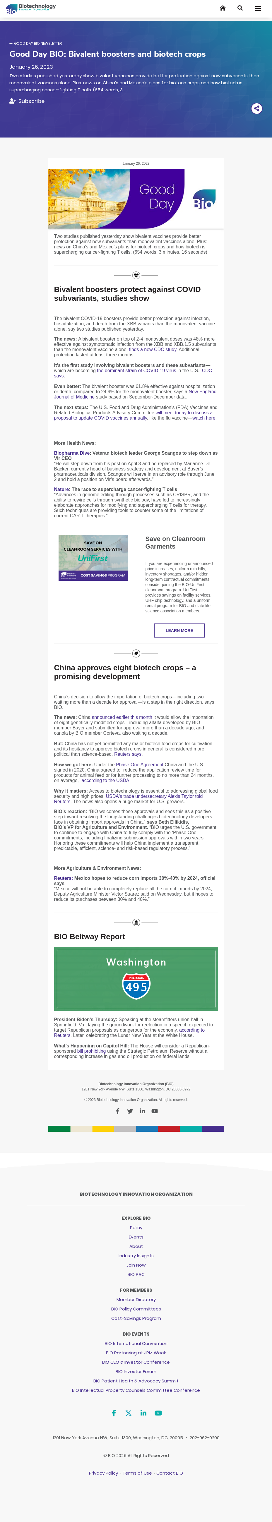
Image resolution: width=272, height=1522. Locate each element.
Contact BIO (169, 1473)
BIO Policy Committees (136, 1309)
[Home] (223, 8)
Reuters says (127, 754)
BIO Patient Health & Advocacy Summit (136, 1381)
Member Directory (136, 1299)
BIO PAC (136, 1274)
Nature (61, 489)
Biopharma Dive (72, 453)
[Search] (240, 8)
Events (136, 1237)
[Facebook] (113, 1413)
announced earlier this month (122, 717)
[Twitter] (128, 1413)
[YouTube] (158, 1413)
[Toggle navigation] (258, 8)
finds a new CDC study (153, 349)
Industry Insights (136, 1256)
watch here (203, 417)
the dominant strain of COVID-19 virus (136, 370)
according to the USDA (105, 780)
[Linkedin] (143, 1413)
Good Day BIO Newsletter (38, 43)
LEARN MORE (179, 630)
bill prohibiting (91, 1051)
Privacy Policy (103, 1473)
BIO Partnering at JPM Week (136, 1353)
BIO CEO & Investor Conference (136, 1362)
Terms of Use (137, 1473)
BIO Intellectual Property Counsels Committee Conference (136, 1390)
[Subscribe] (27, 101)
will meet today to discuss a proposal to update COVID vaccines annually (133, 415)
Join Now (136, 1265)
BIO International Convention (136, 1343)
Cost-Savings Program (136, 1318)
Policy (136, 1227)
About (136, 1246)
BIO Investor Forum (136, 1371)
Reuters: (63, 878)
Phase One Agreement (139, 764)
